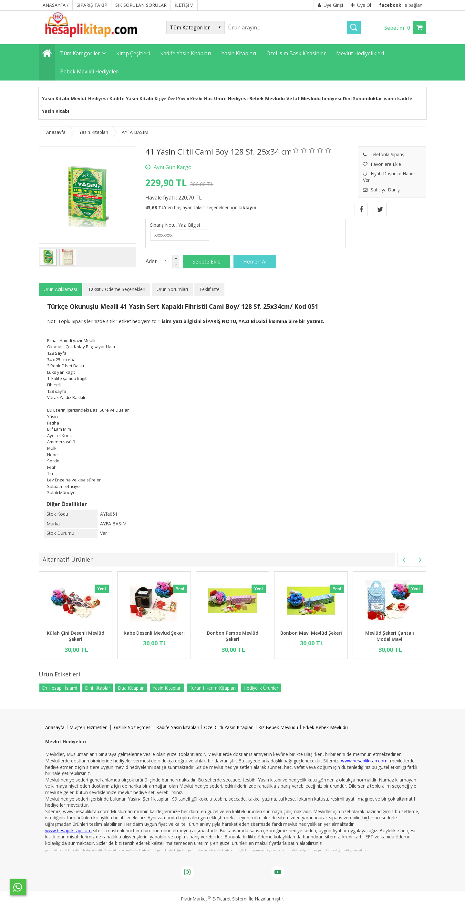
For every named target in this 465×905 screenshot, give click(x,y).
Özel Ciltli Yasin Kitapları (228, 727)
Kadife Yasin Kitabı (131, 98)
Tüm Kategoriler (80, 53)
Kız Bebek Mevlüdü (278, 727)
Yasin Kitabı (55, 98)
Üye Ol (361, 5)
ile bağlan (400, 5)
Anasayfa (55, 727)
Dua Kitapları (131, 688)
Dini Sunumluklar (362, 98)
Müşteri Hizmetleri (88, 727)
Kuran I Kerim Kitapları (212, 688)
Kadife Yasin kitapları (177, 727)
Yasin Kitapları (166, 688)
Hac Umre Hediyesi (226, 98)
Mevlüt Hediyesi (89, 98)
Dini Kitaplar (97, 688)
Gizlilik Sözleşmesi (132, 727)
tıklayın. (248, 207)
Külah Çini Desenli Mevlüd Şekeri (75, 636)
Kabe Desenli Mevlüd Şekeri (154, 633)
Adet (151, 261)
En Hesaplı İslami (59, 688)
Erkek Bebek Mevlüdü (325, 727)
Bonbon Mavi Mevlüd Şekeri (311, 633)
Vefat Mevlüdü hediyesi (313, 98)
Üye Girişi (330, 5)
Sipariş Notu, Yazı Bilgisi (175, 225)
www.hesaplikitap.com (364, 761)
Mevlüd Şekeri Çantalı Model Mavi (389, 636)
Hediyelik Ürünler (260, 688)
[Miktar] (165, 261)
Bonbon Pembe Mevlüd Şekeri (232, 636)
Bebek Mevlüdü (267, 98)
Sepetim (398, 27)
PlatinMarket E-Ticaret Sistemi (214, 899)
